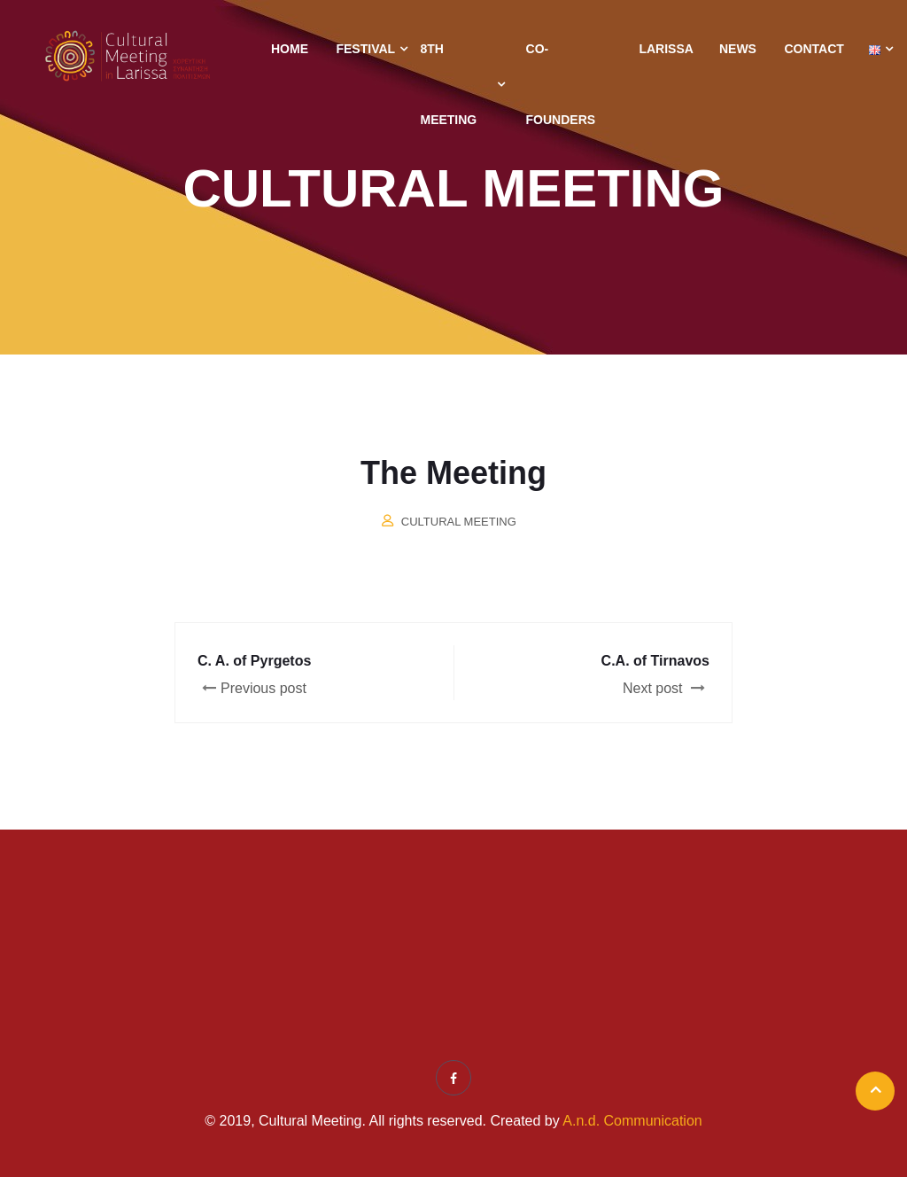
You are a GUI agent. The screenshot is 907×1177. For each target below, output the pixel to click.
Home (289, 49)
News (737, 49)
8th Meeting (448, 84)
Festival (365, 49)
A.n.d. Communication (632, 1120)
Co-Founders (561, 84)
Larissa (666, 49)
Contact (813, 49)
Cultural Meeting (458, 521)
